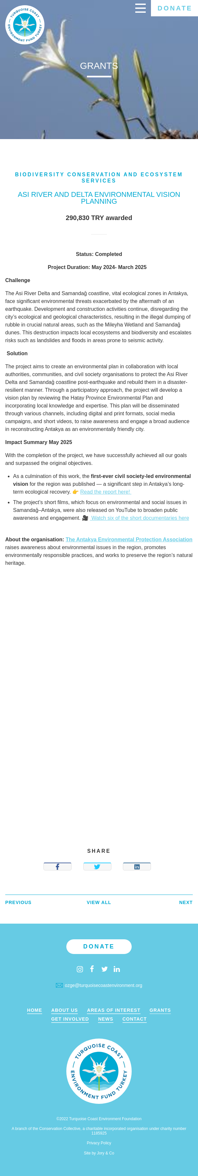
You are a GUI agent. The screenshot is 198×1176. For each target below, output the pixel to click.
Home (34, 1010)
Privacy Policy (99, 1143)
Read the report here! (106, 492)
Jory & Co (105, 1153)
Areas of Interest (113, 1010)
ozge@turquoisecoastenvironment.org (99, 985)
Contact (135, 1019)
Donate (174, 8)
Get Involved (70, 1019)
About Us (64, 1010)
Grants (160, 1010)
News (105, 1019)
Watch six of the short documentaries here (139, 518)
